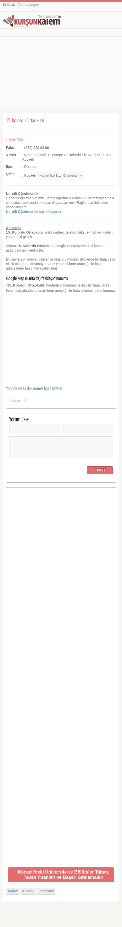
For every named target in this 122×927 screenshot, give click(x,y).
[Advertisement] (61, 74)
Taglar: (13, 891)
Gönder (99, 470)
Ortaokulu (46, 891)
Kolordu (28, 891)
